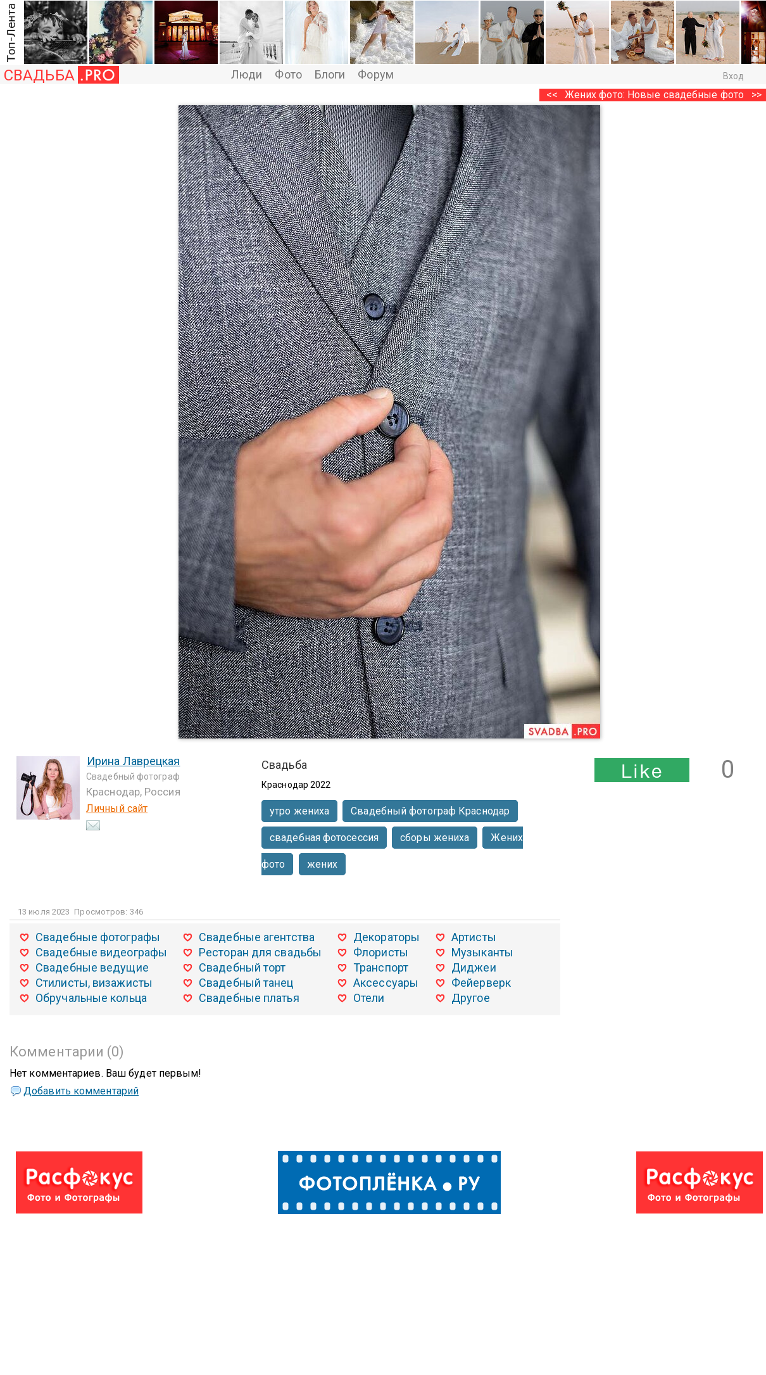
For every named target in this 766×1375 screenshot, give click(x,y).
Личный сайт (117, 808)
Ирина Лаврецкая (133, 761)
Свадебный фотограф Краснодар (430, 811)
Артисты (473, 937)
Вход (733, 76)
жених (322, 864)
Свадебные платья (249, 997)
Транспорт (380, 967)
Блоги (330, 74)
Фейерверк (481, 982)
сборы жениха (434, 838)
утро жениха (299, 811)
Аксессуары (385, 982)
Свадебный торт (242, 967)
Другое (470, 997)
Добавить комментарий (81, 1091)
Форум (376, 74)
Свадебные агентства (257, 937)
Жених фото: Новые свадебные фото (654, 95)
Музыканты (482, 952)
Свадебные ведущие (92, 967)
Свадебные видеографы (101, 952)
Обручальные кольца (91, 997)
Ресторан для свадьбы (260, 952)
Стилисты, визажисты (94, 982)
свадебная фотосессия (324, 838)
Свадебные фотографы (97, 937)
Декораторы (386, 937)
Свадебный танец (246, 982)
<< (552, 95)
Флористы (380, 952)
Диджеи (473, 967)
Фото (288, 74)
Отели (369, 997)
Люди (246, 74)
